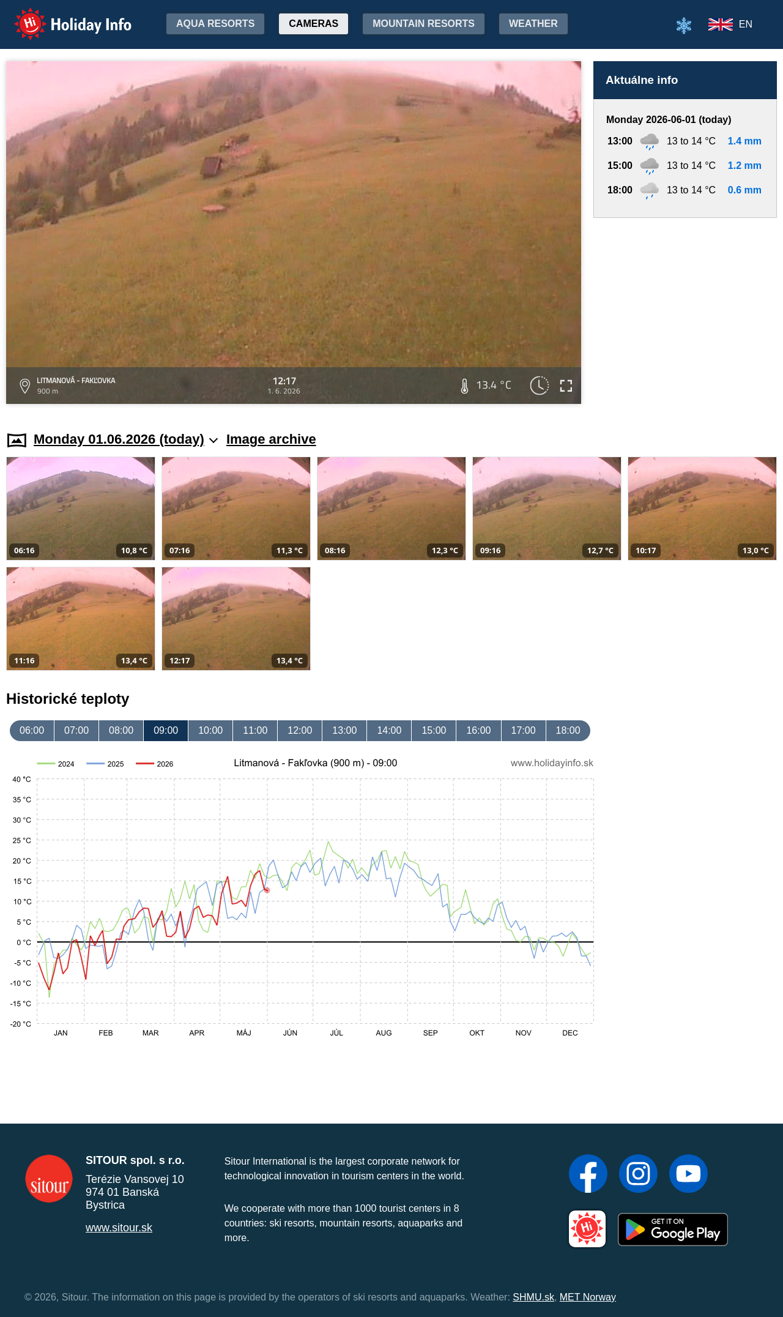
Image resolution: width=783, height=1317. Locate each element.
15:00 (433, 730)
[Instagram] (638, 1175)
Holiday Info (61, 15)
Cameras (313, 23)
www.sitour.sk (119, 1228)
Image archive (271, 439)
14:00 (389, 730)
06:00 (32, 730)
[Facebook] (588, 1175)
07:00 (76, 730)
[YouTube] (688, 1175)
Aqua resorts (215, 23)
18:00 (568, 730)
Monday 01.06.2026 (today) (126, 439)
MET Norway (588, 1297)
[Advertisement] (685, 312)
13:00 (344, 730)
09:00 (166, 730)
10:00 (210, 730)
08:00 (121, 730)
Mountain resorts (424, 23)
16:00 (478, 730)
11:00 (255, 730)
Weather (533, 23)
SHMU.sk (533, 1297)
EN (745, 24)
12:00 (300, 730)
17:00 (523, 730)
